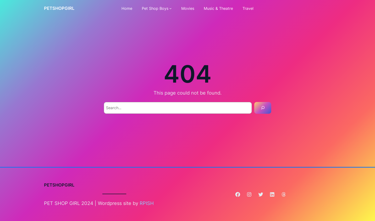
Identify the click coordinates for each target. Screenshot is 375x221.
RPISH (147, 203)
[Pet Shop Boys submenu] (170, 8)
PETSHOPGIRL (59, 8)
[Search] (262, 108)
